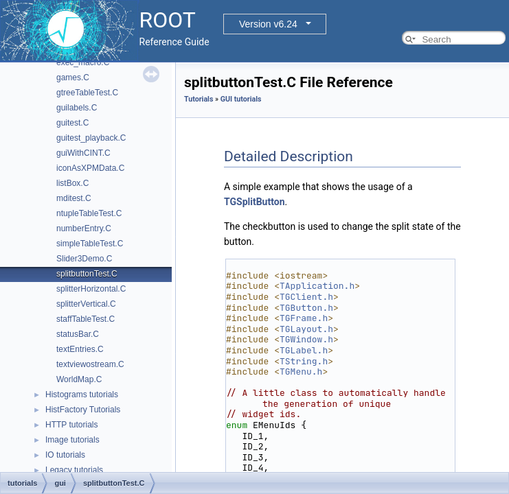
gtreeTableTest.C (87, 92)
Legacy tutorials (74, 470)
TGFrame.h (304, 318)
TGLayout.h (306, 329)
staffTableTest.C (85, 319)
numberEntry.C (83, 228)
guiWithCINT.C (83, 153)
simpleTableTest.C (89, 243)
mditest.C (73, 198)
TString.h (304, 361)
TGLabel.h (304, 350)
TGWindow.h (306, 339)
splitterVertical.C (86, 304)
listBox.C (72, 183)
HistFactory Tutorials (82, 409)
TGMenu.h (301, 371)
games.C (72, 77)
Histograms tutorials (81, 394)
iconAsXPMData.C (90, 168)
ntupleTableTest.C (89, 213)
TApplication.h (317, 286)
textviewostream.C (90, 364)
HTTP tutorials (71, 425)
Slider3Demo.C (84, 258)
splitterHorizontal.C (91, 289)
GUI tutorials (241, 99)
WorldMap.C (79, 379)
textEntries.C (80, 349)
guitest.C (72, 123)
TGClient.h (306, 297)
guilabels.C (76, 108)
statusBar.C (77, 334)
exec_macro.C (82, 62)
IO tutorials (65, 455)
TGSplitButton (254, 201)
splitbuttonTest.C (86, 274)
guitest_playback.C (91, 138)
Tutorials (198, 99)
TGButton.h (306, 308)
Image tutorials (72, 440)
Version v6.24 (268, 24)
